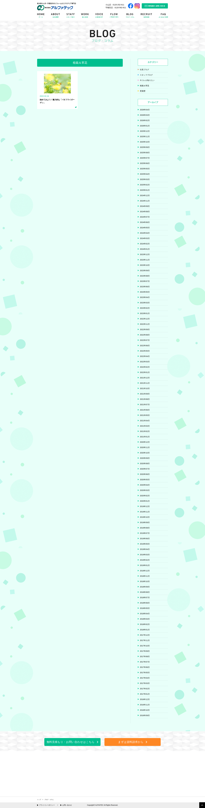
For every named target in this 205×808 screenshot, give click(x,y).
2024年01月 (145, 249)
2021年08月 (145, 399)
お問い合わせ (67, 805)
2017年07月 (145, 662)
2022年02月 (145, 367)
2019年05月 (145, 544)
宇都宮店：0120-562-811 (116, 8)
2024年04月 (145, 233)
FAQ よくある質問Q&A (162, 16)
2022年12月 (145, 319)
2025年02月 (145, 185)
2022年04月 (145, 356)
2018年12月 (145, 571)
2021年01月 (145, 437)
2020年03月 (145, 490)
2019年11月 (145, 512)
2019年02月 (145, 560)
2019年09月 (145, 522)
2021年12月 (145, 378)
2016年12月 (145, 699)
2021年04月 (145, 421)
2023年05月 (145, 292)
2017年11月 (145, 640)
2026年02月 (145, 120)
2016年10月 (145, 710)
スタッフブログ (146, 75)
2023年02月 (145, 308)
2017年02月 (145, 689)
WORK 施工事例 (85, 16)
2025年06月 (145, 163)
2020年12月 (145, 442)
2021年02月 (145, 431)
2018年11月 (145, 576)
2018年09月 (145, 587)
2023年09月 (145, 270)
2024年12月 (145, 195)
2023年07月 (145, 281)
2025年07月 (145, 158)
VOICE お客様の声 (99, 16)
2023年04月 (145, 297)
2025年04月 (145, 174)
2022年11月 (145, 324)
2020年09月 (145, 458)
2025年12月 (145, 131)
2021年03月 (145, 426)
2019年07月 (145, 533)
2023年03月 (145, 303)
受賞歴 (142, 91)
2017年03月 (145, 683)
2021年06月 (145, 410)
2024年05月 (145, 228)
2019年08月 (145, 528)
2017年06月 (145, 667)
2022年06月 (145, 346)
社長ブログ (144, 70)
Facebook (130, 5)
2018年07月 (145, 597)
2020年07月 (145, 469)
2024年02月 (145, 244)
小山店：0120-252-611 (115, 5)
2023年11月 (145, 260)
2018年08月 (145, 592)
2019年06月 (145, 538)
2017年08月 (145, 656)
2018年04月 (145, 614)
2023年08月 (145, 276)
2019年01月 (145, 565)
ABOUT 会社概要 (56, 16)
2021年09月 (145, 394)
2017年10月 (145, 646)
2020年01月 (145, 501)
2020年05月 (145, 480)
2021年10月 (145, 388)
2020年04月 (145, 485)
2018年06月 (145, 603)
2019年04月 (145, 549)
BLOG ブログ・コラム (130, 16)
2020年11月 (145, 447)
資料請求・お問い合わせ (155, 5)
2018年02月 (145, 624)
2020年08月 (145, 463)
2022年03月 (145, 362)
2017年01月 (145, 694)
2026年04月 (145, 110)
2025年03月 (145, 179)
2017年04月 (145, 678)
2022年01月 (145, 372)
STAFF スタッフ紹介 (71, 16)
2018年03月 (145, 619)
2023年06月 (145, 287)
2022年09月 (145, 329)
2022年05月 (145, 351)
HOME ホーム (42, 16)
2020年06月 (145, 474)
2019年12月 (145, 506)
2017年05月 (145, 673)
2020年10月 (145, 453)
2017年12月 (145, 635)
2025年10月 (145, 142)
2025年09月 (145, 147)
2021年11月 (145, 383)
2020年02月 (145, 496)
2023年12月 (145, 254)
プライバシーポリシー (47, 805)
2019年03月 (145, 555)
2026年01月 (145, 126)
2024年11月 (145, 201)
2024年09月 (145, 206)
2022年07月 (145, 340)
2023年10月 (145, 265)
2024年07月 (145, 217)
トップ (39, 799)
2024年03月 (145, 238)
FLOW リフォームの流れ (115, 16)
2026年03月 (145, 115)
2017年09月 (145, 651)
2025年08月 (145, 153)
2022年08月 (145, 335)
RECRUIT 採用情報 (147, 16)
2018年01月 (145, 630)
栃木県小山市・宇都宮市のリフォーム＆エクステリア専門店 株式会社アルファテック (56, 6)
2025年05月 (145, 169)
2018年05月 (145, 608)
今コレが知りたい (147, 80)
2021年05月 (145, 415)
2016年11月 (145, 705)
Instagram (137, 5)
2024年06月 (145, 222)
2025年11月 (145, 136)
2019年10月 (145, 517)
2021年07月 (145, 404)
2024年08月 (145, 211)
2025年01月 (145, 190)
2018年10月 (145, 581)
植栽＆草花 (144, 86)
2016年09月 (145, 715)
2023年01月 (145, 313)
